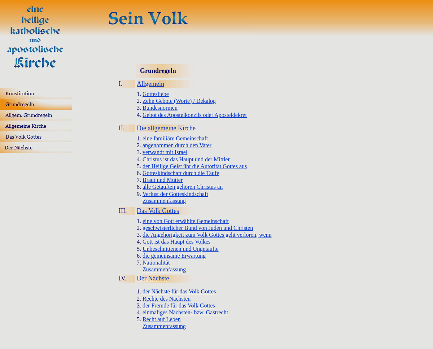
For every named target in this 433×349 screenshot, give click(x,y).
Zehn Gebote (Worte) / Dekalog (179, 101)
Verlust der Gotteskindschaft (175, 194)
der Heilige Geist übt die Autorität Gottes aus (195, 166)
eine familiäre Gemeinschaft (175, 138)
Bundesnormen (160, 108)
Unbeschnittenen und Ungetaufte (181, 249)
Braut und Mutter (163, 180)
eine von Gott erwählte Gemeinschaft (186, 221)
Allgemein (150, 83)
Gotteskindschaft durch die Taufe (181, 173)
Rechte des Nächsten (167, 299)
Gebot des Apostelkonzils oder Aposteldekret (195, 115)
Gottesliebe (156, 94)
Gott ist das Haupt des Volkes (176, 242)
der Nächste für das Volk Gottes (179, 291)
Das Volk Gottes (158, 210)
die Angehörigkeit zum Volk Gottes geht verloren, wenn (207, 235)
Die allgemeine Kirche (166, 128)
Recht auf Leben (162, 319)
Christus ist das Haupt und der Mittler (186, 159)
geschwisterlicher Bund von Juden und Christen (198, 228)
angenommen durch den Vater (177, 145)
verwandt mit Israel (165, 152)
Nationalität (156, 262)
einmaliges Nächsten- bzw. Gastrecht (185, 312)
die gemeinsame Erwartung (174, 256)
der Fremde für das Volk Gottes (179, 305)
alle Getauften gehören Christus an (183, 187)
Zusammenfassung (164, 201)
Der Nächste (153, 278)
